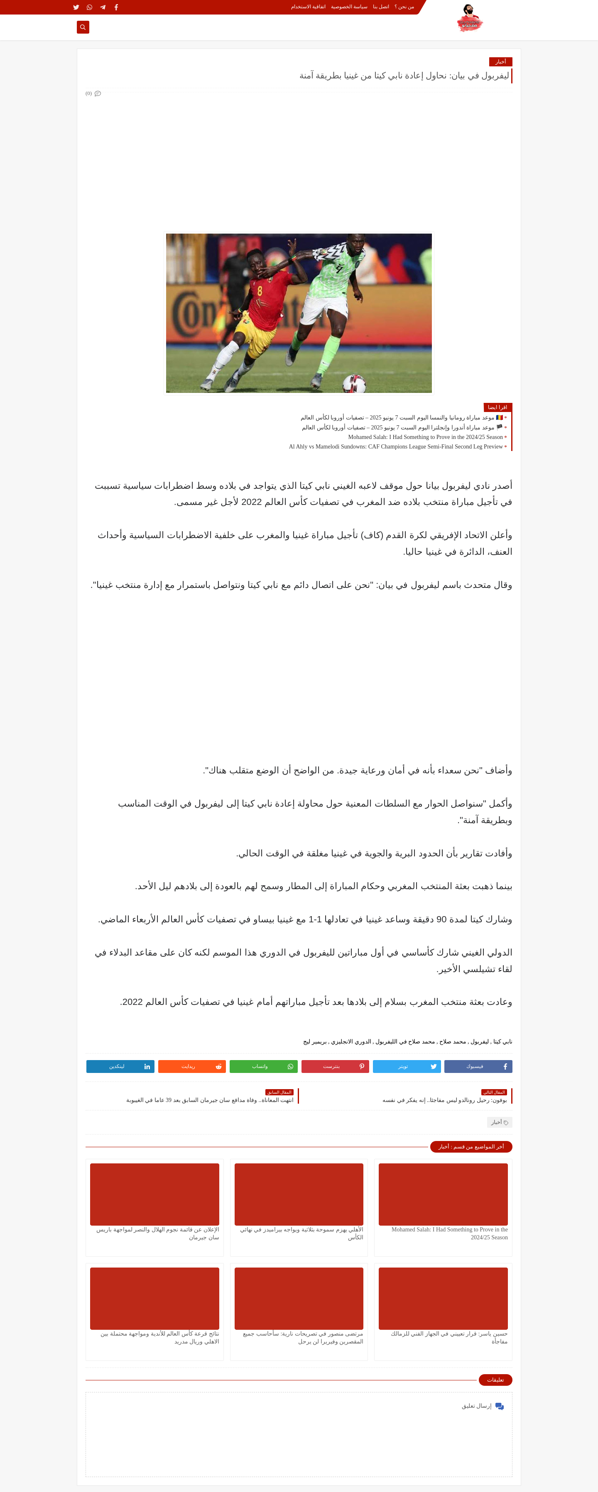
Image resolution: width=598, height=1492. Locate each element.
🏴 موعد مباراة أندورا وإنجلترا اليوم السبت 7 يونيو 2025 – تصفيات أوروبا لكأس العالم (402, 427)
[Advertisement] (298, 157)
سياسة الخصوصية (349, 7)
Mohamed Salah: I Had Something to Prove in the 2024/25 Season (425, 437)
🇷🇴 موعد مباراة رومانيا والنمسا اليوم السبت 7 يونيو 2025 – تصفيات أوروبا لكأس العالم (402, 417)
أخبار (500, 62)
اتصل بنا (381, 7)
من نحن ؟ (404, 7)
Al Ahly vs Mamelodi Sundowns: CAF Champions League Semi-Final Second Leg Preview (396, 447)
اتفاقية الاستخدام (308, 7)
